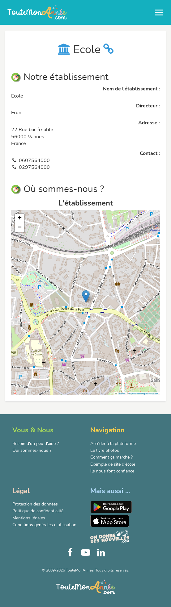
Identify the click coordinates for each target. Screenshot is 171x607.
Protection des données (35, 504)
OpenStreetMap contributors (143, 393)
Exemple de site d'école (112, 464)
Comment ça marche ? (111, 457)
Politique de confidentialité (37, 511)
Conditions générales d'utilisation (44, 525)
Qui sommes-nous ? (31, 450)
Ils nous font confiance (112, 471)
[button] (86, 296)
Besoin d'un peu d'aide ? (35, 444)
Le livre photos (104, 450)
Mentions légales (28, 518)
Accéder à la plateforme (113, 444)
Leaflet (120, 393)
